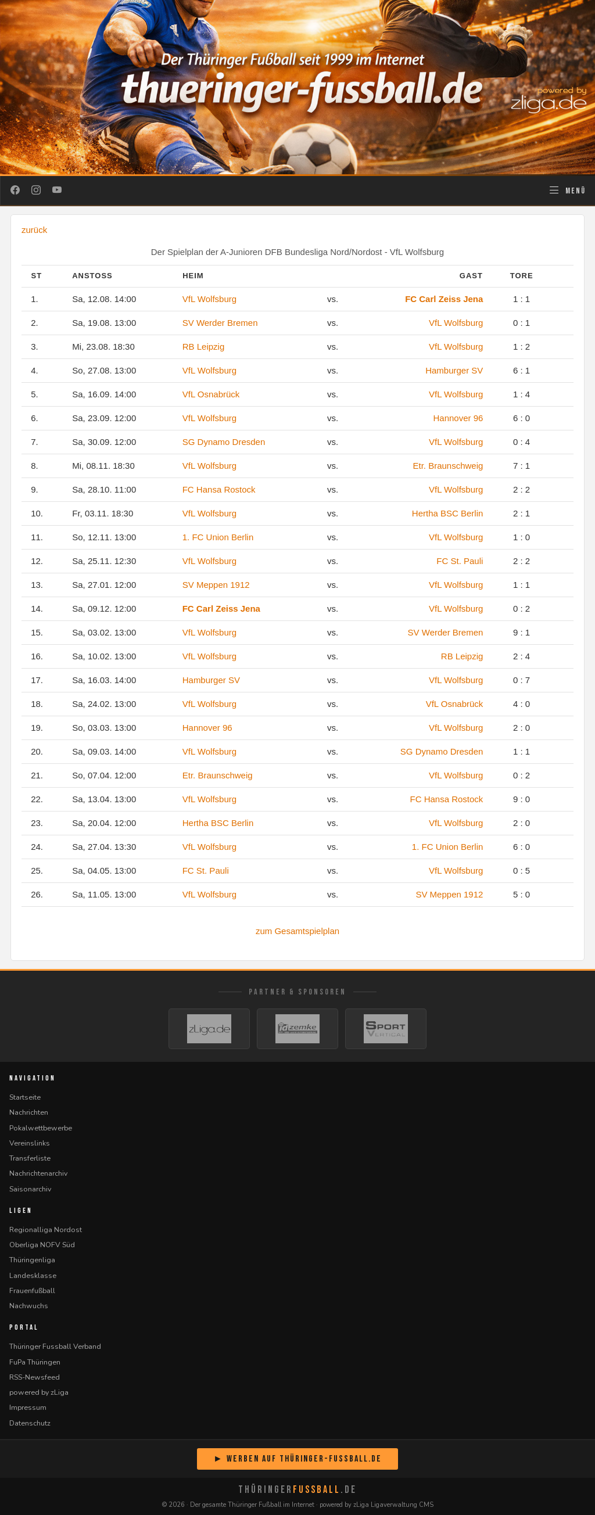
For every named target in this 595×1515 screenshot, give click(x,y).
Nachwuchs (28, 1306)
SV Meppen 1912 (216, 585)
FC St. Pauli (459, 561)
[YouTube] (57, 190)
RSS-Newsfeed (34, 1377)
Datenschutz (30, 1423)
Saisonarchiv (30, 1189)
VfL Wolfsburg (209, 299)
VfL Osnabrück (211, 394)
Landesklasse (32, 1275)
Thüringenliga (32, 1260)
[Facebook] (15, 190)
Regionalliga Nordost (45, 1229)
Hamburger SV (454, 370)
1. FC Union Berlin (218, 537)
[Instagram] (36, 190)
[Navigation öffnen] (567, 190)
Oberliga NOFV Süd (42, 1245)
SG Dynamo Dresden (224, 442)
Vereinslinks (29, 1143)
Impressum (27, 1407)
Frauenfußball (32, 1290)
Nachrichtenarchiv (38, 1173)
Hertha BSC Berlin (447, 513)
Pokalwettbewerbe (40, 1128)
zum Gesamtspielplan (297, 931)
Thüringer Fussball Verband (55, 1346)
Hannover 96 (458, 418)
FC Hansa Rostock (219, 489)
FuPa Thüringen (34, 1362)
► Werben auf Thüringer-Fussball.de (297, 1458)
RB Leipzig (203, 346)
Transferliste (30, 1158)
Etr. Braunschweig (448, 466)
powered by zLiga (39, 1392)
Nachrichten (28, 1112)
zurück (34, 230)
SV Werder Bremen (220, 323)
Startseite (25, 1097)
